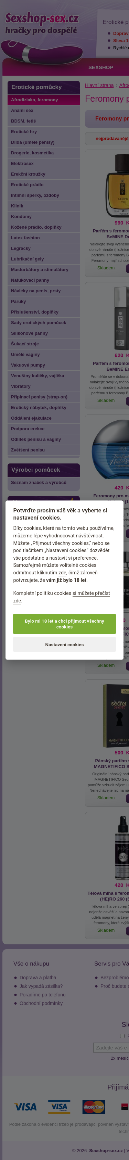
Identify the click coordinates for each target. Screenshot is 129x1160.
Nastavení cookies (64, 644)
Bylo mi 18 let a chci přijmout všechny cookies (64, 624)
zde (62, 573)
